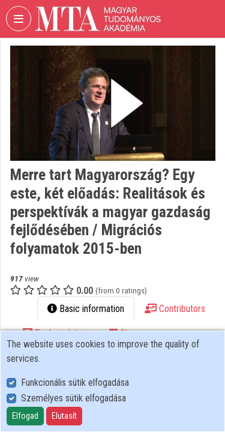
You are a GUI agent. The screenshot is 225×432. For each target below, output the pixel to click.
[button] (112, 103)
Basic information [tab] (85, 308)
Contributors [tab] (175, 308)
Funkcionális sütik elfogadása (75, 382)
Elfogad (25, 416)
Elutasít (64, 416)
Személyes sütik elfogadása (73, 398)
